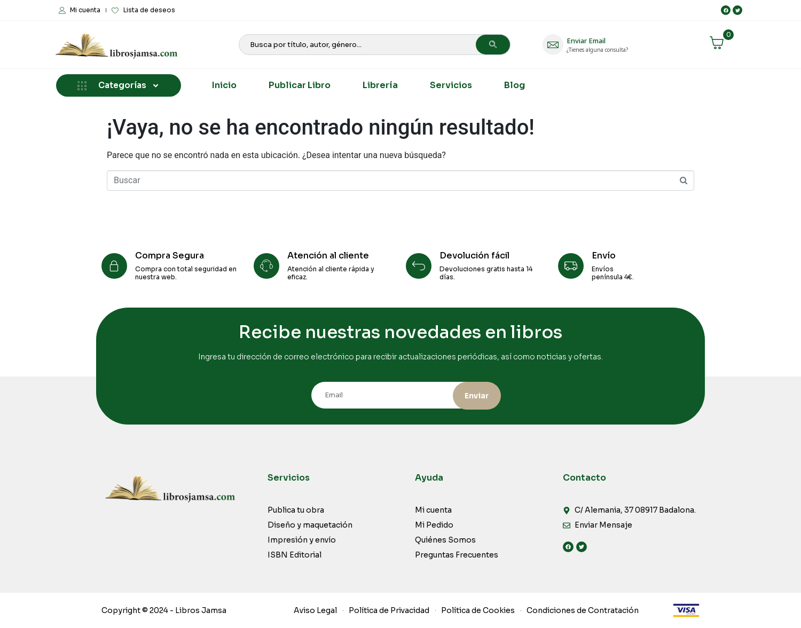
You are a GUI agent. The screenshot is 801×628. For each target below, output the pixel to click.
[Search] (493, 44)
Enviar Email (586, 40)
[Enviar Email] (553, 44)
